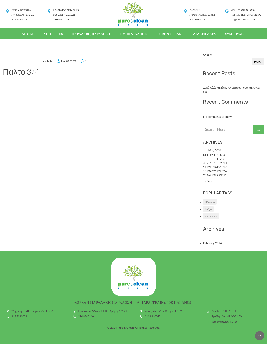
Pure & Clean (169, 34)
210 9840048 (152, 316)
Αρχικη (28, 34)
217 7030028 (19, 316)
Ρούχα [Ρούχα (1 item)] (208, 209)
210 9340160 (86, 316)
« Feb (208, 181)
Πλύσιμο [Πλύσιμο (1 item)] (210, 201)
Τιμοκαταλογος (133, 34)
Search (207, 54)
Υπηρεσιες (53, 34)
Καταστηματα (203, 34)
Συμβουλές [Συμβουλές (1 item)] (211, 216)
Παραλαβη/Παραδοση (91, 34)
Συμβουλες (235, 34)
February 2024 (212, 243)
